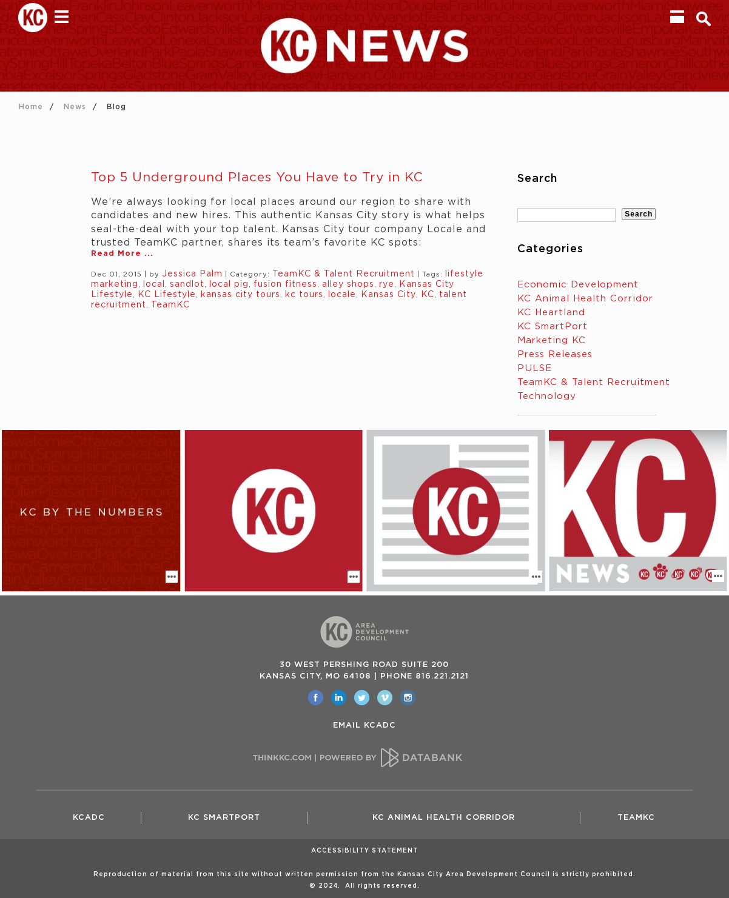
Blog (116, 106)
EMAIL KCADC (364, 725)
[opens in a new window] (315, 697)
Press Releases (555, 354)
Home (31, 106)
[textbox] (566, 215)
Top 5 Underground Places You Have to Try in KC (257, 177)
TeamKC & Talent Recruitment (593, 382)
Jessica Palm (192, 274)
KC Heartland (551, 312)
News (75, 106)
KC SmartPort (552, 326)
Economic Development (578, 284)
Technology (546, 396)
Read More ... (122, 254)
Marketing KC (551, 340)
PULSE (534, 368)
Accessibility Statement (364, 851)
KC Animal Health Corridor (585, 298)
